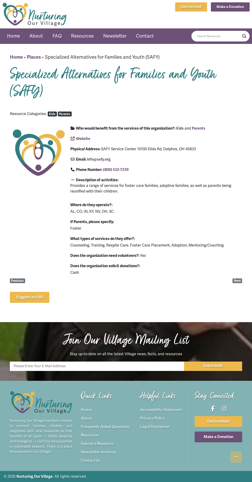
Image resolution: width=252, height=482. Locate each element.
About (36, 36)
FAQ (57, 36)
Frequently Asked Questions (105, 426)
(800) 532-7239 (116, 169)
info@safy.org (98, 159)
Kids (52, 114)
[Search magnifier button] (244, 36)
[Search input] (218, 36)
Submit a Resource (97, 443)
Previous (17, 281)
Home (13, 36)
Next (237, 281)
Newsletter (114, 36)
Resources (82, 36)
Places (34, 57)
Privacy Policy (152, 418)
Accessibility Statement (161, 409)
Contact (145, 36)
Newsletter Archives (98, 452)
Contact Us (90, 460)
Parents (64, 114)
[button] (230, 7)
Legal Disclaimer (154, 426)
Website (83, 138)
